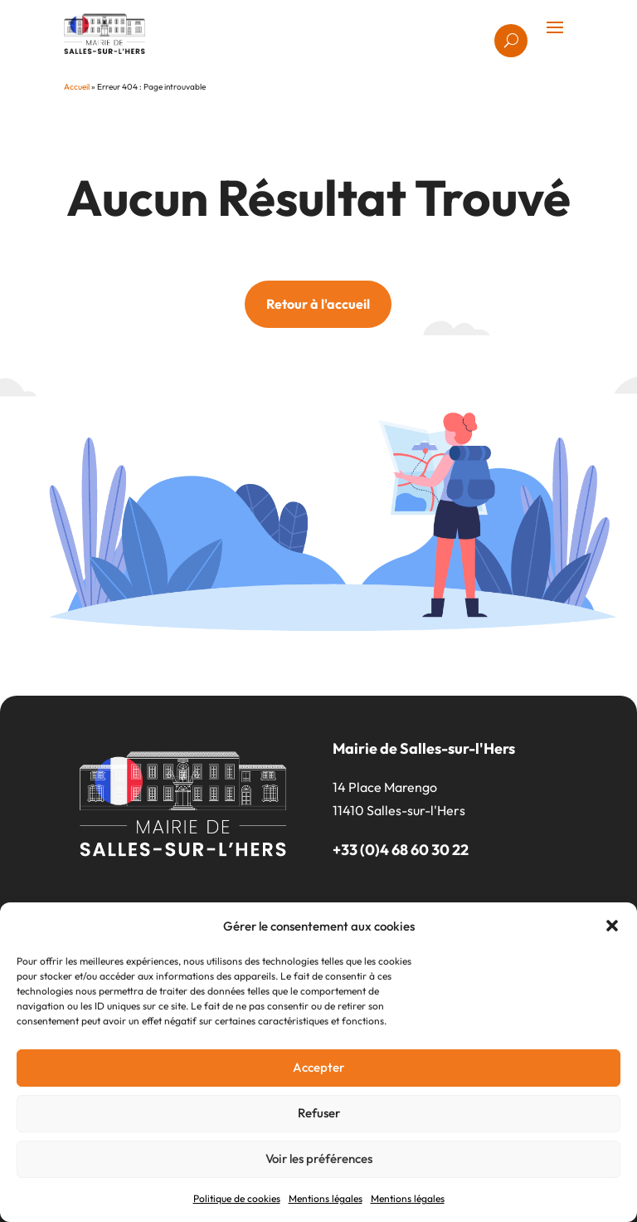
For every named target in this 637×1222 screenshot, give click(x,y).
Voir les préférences (318, 1158)
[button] (612, 925)
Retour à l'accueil (318, 304)
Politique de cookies (236, 1198)
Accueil (77, 86)
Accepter (318, 1067)
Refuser (319, 1113)
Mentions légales (325, 1198)
